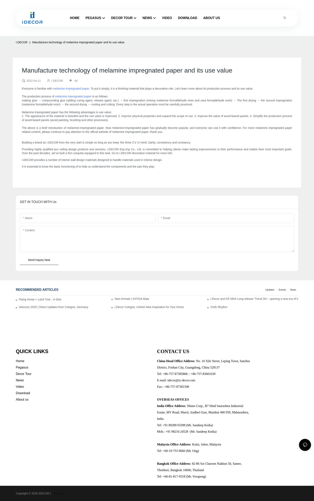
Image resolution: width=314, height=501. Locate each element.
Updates (270, 289)
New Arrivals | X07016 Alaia (132, 298)
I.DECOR (21, 42)
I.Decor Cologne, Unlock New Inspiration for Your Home (149, 307)
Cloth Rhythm (218, 307)
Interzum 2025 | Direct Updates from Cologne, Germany (53, 307)
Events (282, 289)
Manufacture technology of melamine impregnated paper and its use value (78, 42)
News (293, 289)
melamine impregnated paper (71, 88)
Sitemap (57, 493)
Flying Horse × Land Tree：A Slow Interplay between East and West (40, 299)
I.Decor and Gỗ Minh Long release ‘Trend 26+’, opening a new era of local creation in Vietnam (254, 298)
